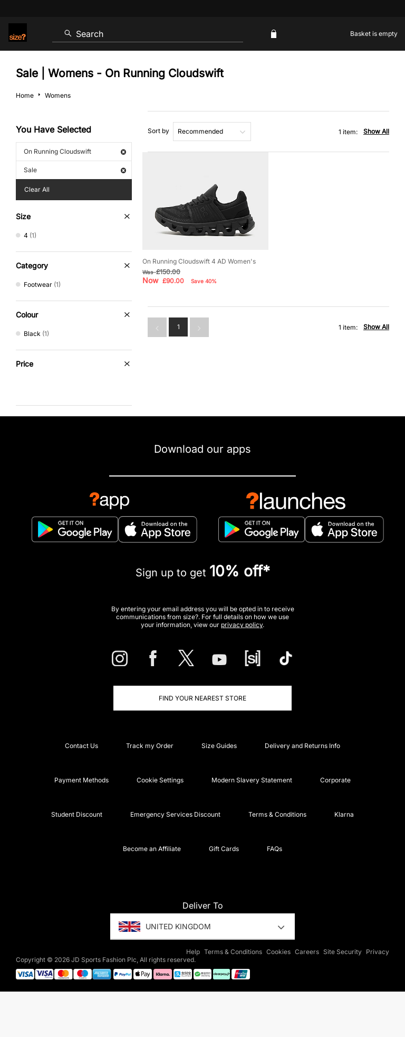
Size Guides (219, 746)
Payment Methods (81, 780)
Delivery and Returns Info (302, 746)
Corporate (335, 780)
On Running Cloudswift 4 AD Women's (199, 261)
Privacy (377, 952)
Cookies (278, 952)
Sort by (158, 131)
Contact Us (81, 746)
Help (193, 952)
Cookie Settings (160, 780)
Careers (307, 952)
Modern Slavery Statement (251, 780)
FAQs (274, 849)
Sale (75, 170)
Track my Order (149, 746)
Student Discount (76, 814)
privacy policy (242, 625)
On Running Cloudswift (75, 151)
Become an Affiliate (152, 849)
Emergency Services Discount (175, 814)
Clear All (37, 189)
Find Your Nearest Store (202, 698)
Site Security (342, 952)
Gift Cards (224, 849)
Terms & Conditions (277, 814)
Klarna (344, 814)
